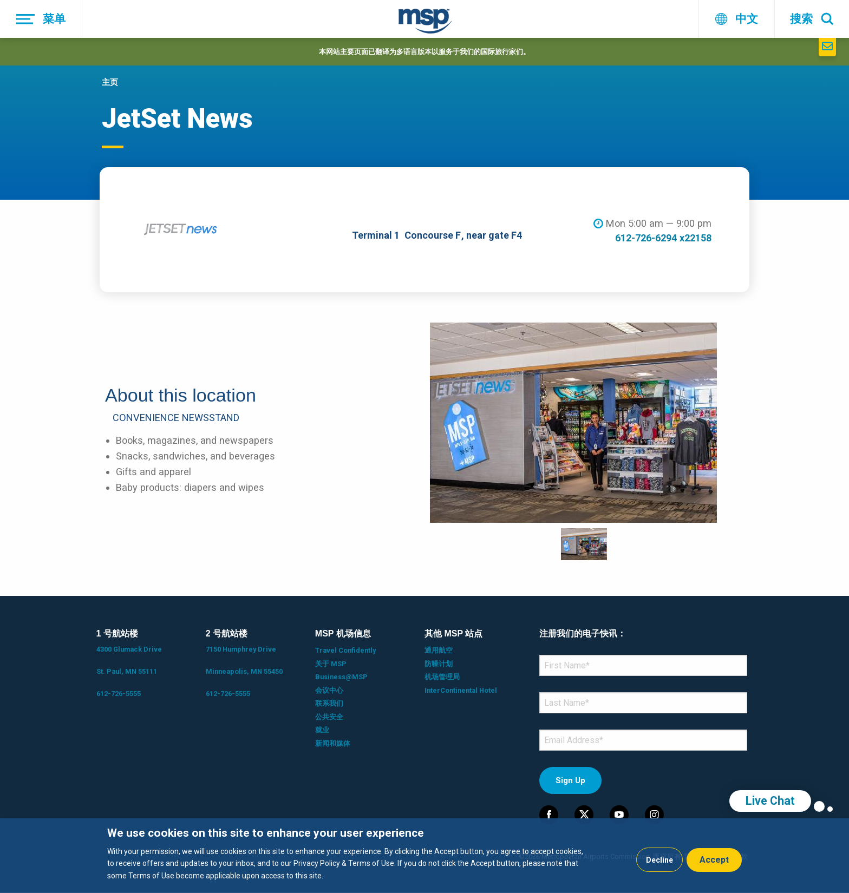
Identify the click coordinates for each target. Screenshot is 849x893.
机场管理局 (442, 677)
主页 (110, 82)
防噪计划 (438, 664)
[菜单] (41, 19)
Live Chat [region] (770, 800)
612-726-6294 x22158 (663, 238)
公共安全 (329, 717)
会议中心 (329, 690)
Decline (659, 860)
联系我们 (329, 703)
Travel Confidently (345, 650)
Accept (714, 860)
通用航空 (438, 650)
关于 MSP (331, 664)
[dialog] (424, 855)
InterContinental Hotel (460, 690)
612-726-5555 (118, 694)
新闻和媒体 (332, 743)
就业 (322, 730)
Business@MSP (341, 677)
